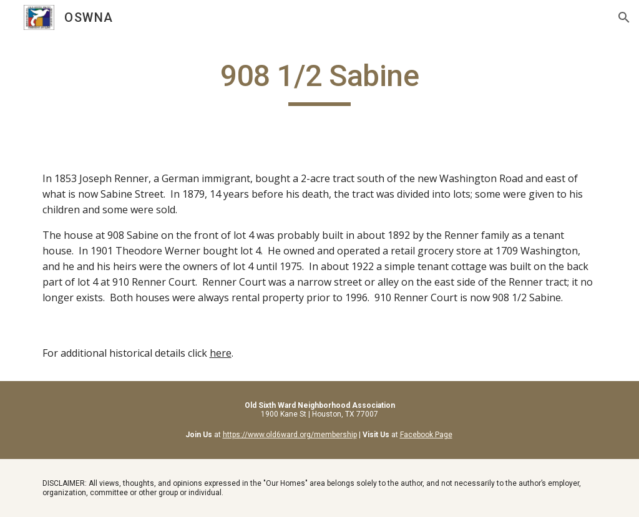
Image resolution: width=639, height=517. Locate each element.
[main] (319, 81)
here (221, 353)
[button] (624, 17)
